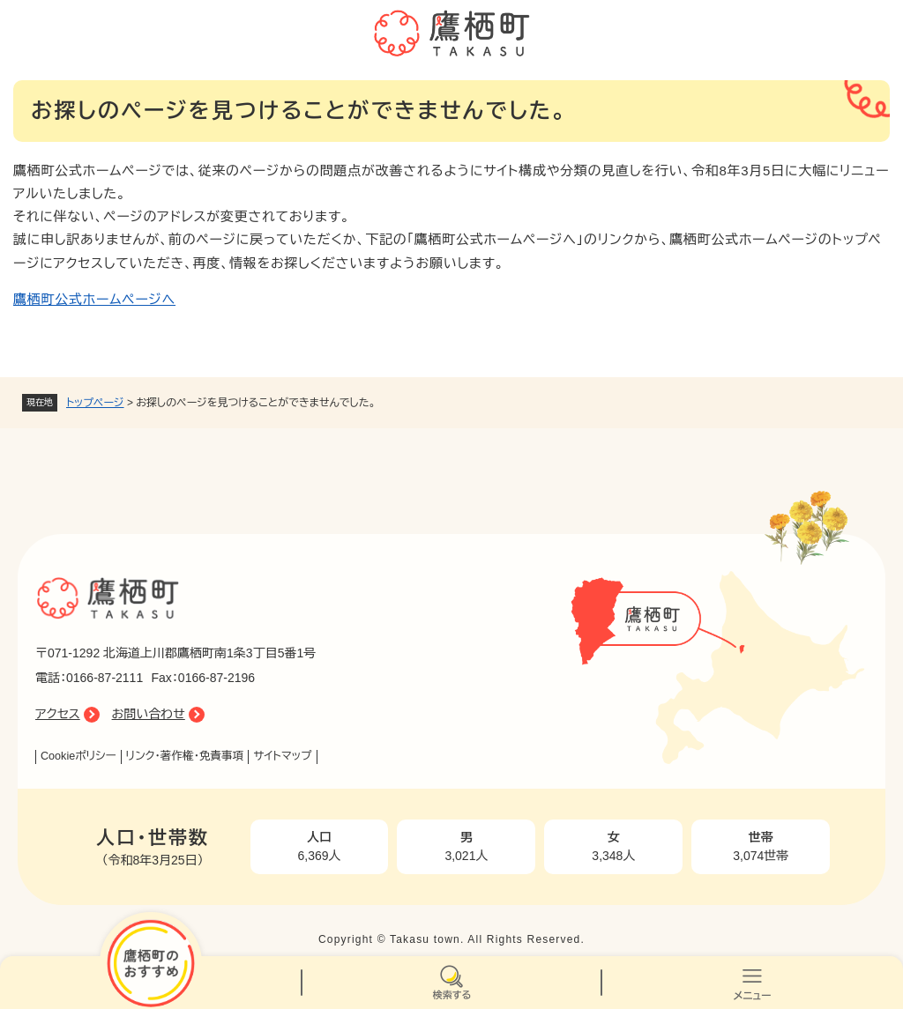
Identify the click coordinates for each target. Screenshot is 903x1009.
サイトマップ (282, 756)
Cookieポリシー (78, 756)
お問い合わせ (148, 714)
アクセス (57, 714)
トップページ (95, 403)
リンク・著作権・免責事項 (185, 756)
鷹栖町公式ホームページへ (94, 299)
